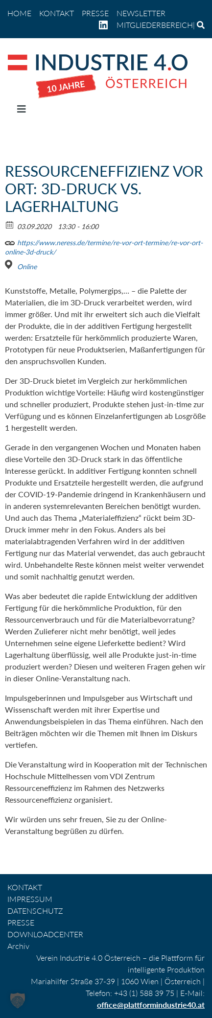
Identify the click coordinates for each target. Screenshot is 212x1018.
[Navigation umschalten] (21, 111)
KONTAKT (56, 13)
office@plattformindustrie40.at (151, 1004)
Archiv (18, 945)
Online (27, 266)
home (19, 13)
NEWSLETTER (141, 13)
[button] (17, 1000)
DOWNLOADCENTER (45, 934)
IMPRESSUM (29, 898)
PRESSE (95, 13)
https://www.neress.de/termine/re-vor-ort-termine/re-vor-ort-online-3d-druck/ (104, 245)
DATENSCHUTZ (35, 910)
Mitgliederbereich (155, 24)
